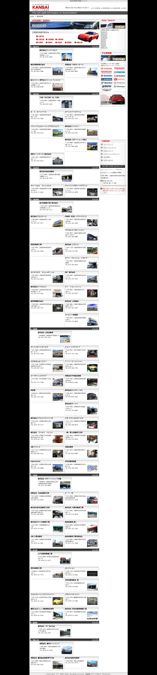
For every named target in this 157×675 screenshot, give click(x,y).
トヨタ (106, 68)
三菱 (119, 75)
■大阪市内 (104, 32)
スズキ (106, 75)
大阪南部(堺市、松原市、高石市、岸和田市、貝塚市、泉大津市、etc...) (59, 40)
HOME (124, 8)
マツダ (119, 72)
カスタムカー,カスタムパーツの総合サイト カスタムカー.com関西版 (113, 110)
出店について (108, 151)
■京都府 (103, 42)
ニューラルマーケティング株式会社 (111, 169)
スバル (106, 79)
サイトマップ (108, 144)
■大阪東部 (104, 36)
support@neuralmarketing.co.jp (114, 185)
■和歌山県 (104, 47)
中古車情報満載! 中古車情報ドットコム (113, 118)
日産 (119, 68)
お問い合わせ (108, 160)
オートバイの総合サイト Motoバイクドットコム (113, 126)
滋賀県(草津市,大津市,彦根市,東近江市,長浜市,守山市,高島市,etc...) (69, 43)
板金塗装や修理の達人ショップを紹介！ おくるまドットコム (113, 134)
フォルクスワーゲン (119, 86)
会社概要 (107, 157)
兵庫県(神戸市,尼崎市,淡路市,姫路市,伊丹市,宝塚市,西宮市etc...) (40, 43)
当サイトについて (110, 147)
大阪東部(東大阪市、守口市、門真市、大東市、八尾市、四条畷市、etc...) (50, 40)
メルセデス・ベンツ (119, 82)
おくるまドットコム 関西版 (80, 674)
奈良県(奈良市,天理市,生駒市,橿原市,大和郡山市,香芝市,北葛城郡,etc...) (59, 43)
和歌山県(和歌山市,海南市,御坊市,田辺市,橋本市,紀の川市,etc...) (78, 43)
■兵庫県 (103, 40)
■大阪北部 (104, 34)
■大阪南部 (104, 38)
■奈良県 (103, 44)
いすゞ (106, 82)
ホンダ (106, 72)
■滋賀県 (103, 46)
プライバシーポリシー (111, 154)
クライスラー (106, 89)
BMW (106, 86)
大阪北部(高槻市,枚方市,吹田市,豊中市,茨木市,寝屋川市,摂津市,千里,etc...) (40, 40)
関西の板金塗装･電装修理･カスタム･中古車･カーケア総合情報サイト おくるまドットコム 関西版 (40, 7)
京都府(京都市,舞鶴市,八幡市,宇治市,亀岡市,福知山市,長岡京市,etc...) (50, 43)
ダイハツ (119, 79)
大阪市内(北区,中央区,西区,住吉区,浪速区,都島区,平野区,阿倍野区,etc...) (40, 37)
